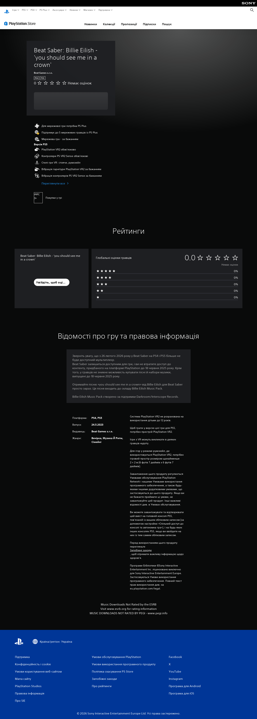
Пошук (167, 20)
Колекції (109, 20)
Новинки (90, 20)
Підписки (149, 20)
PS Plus (43, 10)
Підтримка (104, 10)
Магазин (88, 10)
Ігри (14, 10)
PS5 (24, 10)
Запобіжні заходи (141, 546)
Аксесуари (58, 10)
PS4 (32, 10)
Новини (74, 10)
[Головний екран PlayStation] (7, 10)
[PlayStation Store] (21, 20)
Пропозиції (129, 20)
